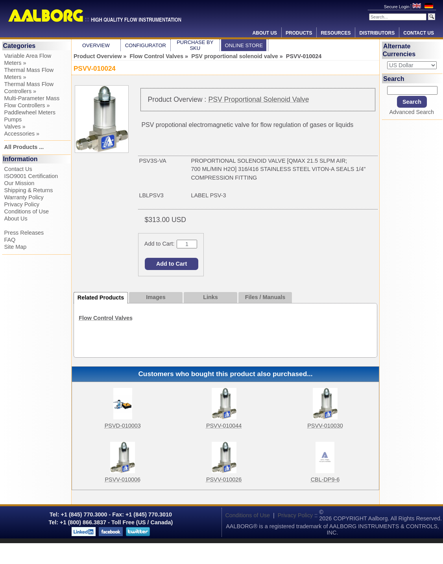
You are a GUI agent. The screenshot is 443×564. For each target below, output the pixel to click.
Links (210, 297)
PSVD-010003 (123, 426)
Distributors (377, 33)
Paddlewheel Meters (29, 112)
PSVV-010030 (325, 426)
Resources (336, 33)
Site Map (15, 247)
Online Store (244, 45)
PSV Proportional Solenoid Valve (259, 99)
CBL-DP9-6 (325, 479)
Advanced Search (411, 112)
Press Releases (24, 233)
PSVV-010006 (122, 479)
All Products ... (24, 147)
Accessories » (22, 133)
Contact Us (418, 33)
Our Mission (19, 183)
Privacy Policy (22, 204)
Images (156, 297)
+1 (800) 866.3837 (83, 522)
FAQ (10, 240)
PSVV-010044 (224, 426)
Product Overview (98, 56)
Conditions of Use (26, 211)
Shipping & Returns (28, 190)
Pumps (13, 119)
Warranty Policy (24, 197)
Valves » (15, 126)
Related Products (101, 297)
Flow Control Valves (156, 56)
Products (299, 33)
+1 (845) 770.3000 (83, 514)
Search (393, 78)
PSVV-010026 (224, 479)
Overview (96, 45)
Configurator (145, 45)
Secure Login (397, 6)
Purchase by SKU (195, 45)
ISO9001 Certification (31, 176)
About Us (264, 33)
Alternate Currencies (399, 50)
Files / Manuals (265, 297)
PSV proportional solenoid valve (234, 56)
